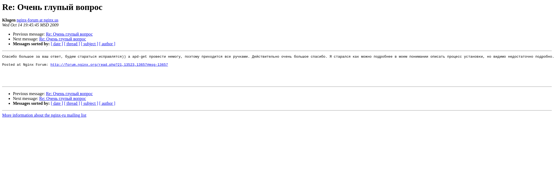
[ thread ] (72, 43)
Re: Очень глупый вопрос (69, 34)
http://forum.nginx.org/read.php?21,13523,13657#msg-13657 (109, 66)
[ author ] (107, 43)
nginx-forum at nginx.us (37, 20)
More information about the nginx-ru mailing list (44, 121)
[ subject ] (89, 43)
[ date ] (57, 43)
